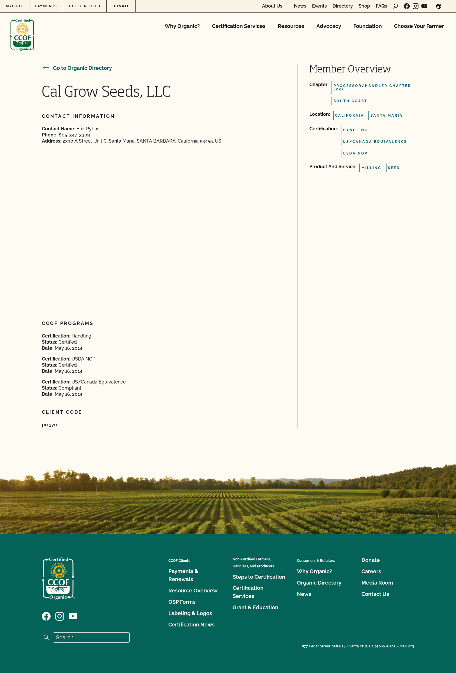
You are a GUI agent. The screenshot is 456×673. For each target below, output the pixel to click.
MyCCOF (14, 6)
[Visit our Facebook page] (407, 6)
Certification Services (239, 26)
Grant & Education (255, 607)
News (300, 6)
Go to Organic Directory (77, 68)
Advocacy (328, 26)
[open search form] (395, 6)
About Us (272, 6)
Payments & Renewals (183, 575)
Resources (291, 26)
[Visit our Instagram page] (415, 6)
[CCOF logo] (22, 29)
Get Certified (84, 6)
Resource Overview (193, 590)
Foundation (367, 26)
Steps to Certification (259, 577)
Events (319, 6)
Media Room (377, 583)
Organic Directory (319, 583)
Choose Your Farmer (419, 26)
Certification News (191, 624)
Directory (343, 6)
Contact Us (375, 594)
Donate (121, 6)
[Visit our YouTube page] (424, 6)
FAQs (381, 6)
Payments (46, 6)
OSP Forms (181, 602)
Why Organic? (182, 26)
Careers (371, 571)
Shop (364, 6)
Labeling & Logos (190, 613)
